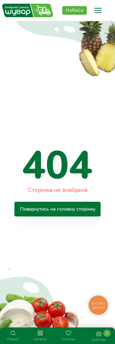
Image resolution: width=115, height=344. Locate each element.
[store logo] (27, 10)
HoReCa (74, 10)
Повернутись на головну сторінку (57, 208)
